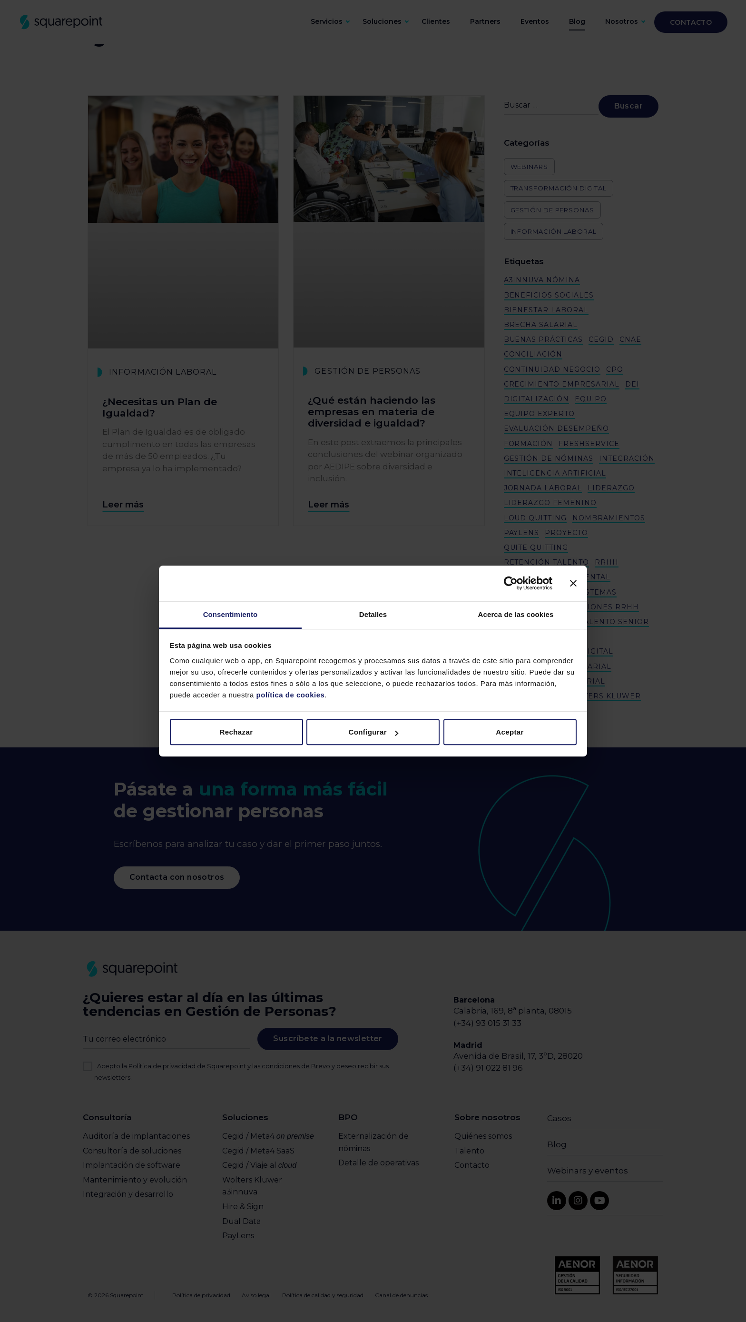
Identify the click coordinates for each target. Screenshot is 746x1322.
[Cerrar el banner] (573, 583)
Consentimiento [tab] (230, 614)
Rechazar (236, 732)
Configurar (373, 732)
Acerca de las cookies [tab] (516, 614)
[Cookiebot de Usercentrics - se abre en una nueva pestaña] (510, 583)
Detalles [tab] (373, 614)
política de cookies (289, 695)
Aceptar (510, 732)
